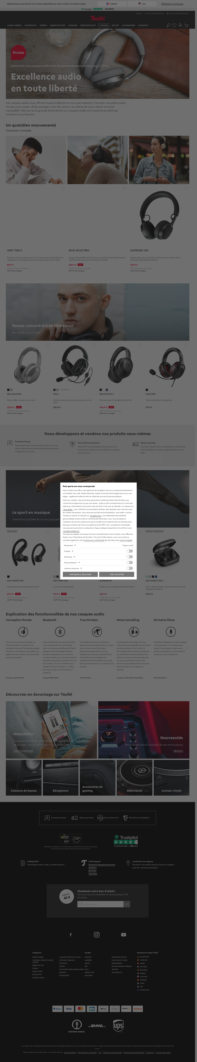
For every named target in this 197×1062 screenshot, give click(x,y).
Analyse (67, 552)
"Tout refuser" (68, 508)
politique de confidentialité (94, 538)
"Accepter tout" (96, 514)
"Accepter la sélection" (72, 529)
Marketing (68, 558)
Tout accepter (117, 576)
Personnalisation (70, 564)
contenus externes (71, 570)
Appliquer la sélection (80, 576)
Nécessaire (68, 547)
